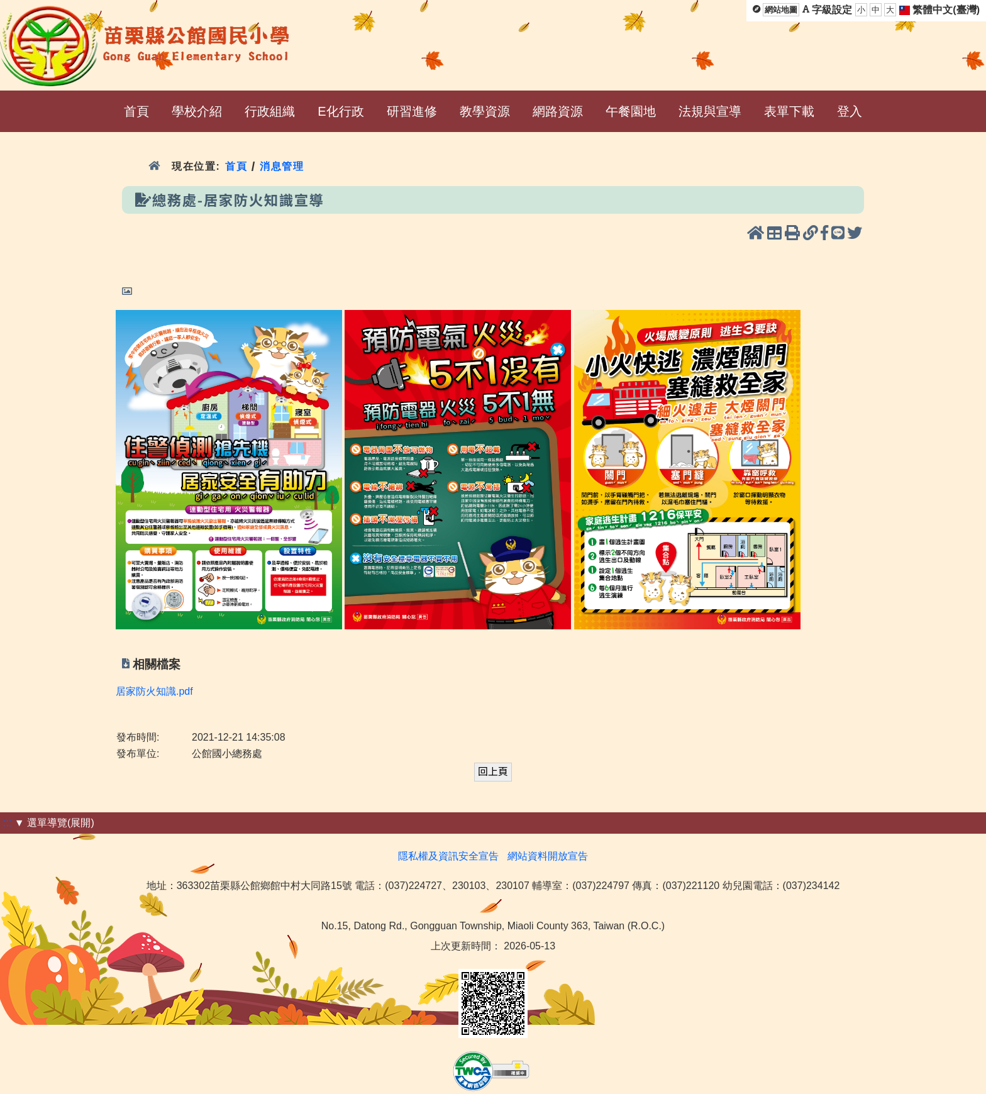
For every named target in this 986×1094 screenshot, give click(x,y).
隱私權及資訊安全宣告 (448, 856)
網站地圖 (781, 9)
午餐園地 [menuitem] (631, 111)
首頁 (236, 166)
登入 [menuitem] (849, 111)
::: (7, 822)
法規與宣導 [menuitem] (710, 111)
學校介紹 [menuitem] (197, 111)
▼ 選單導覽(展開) (54, 822)
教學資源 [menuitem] (485, 111)
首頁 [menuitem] (136, 111)
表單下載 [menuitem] (789, 111)
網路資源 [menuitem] (558, 111)
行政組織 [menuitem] (270, 111)
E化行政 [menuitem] (340, 111)
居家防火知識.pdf (154, 691)
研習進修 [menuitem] (412, 111)
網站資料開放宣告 (547, 856)
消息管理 (282, 166)
